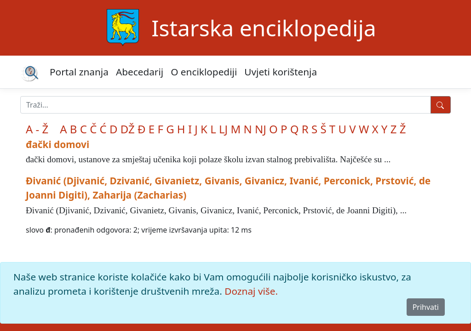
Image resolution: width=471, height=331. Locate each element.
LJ (223, 129)
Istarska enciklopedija (263, 28)
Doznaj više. (251, 291)
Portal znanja (79, 71)
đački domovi (57, 144)
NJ (260, 129)
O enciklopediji (204, 71)
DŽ (128, 129)
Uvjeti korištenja (280, 71)
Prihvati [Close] (426, 307)
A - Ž (37, 129)
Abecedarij (139, 71)
